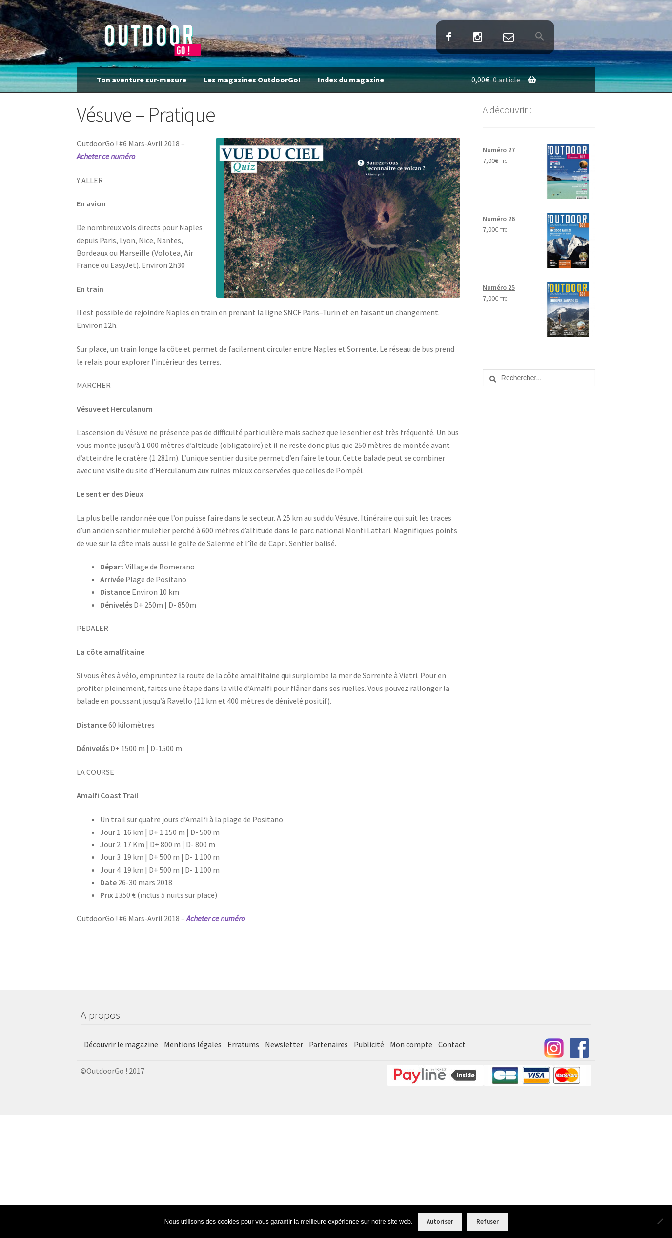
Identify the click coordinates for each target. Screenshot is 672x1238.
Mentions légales (193, 1044)
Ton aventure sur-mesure (141, 79)
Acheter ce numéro (106, 156)
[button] (540, 37)
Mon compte (411, 1044)
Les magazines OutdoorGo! (252, 79)
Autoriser (440, 1222)
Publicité (369, 1044)
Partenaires (328, 1044)
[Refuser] (660, 1221)
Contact (509, 37)
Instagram (477, 37)
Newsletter (284, 1044)
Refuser (487, 1222)
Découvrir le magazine (121, 1044)
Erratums (243, 1044)
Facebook (448, 37)
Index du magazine (351, 79)
